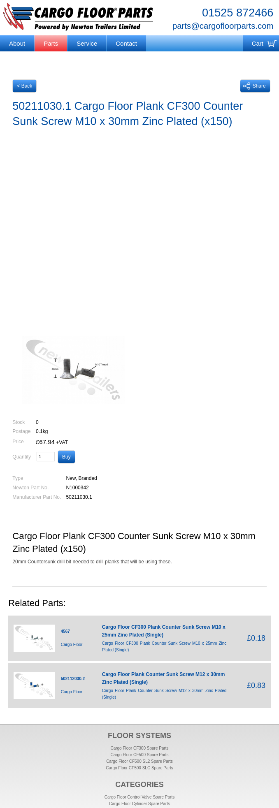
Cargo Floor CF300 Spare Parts (139, 748)
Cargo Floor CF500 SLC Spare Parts (139, 768)
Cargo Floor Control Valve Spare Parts (139, 797)
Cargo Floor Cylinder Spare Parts (139, 803)
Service (87, 43)
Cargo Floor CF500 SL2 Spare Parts (139, 761)
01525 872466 (237, 12)
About (17, 43)
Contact (126, 43)
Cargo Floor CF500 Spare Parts (139, 754)
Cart (257, 43)
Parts (51, 43)
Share (254, 86)
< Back (24, 86)
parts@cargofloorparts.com (222, 25)
